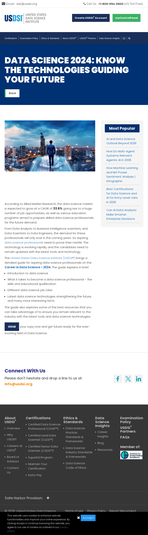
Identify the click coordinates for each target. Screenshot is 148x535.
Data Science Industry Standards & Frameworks (79, 452)
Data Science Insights (109, 38)
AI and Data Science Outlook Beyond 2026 (121, 141)
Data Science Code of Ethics (76, 465)
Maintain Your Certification (37, 466)
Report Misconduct (122, 511)
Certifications (11, 38)
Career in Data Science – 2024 (28, 267)
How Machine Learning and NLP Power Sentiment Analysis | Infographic (122, 174)
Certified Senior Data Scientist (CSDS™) (43, 448)
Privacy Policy (96, 511)
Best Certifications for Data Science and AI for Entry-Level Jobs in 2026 (122, 195)
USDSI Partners (88, 38)
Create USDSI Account (91, 18)
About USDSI (70, 38)
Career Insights (103, 434)
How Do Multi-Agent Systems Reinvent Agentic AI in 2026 (120, 155)
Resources (105, 450)
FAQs (125, 437)
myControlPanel (126, 18)
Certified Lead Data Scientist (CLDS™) (42, 437)
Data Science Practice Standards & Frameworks (75, 434)
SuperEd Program (40, 457)
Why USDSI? (12, 437)
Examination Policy (29, 38)
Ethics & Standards (50, 38)
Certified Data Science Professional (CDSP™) (44, 426)
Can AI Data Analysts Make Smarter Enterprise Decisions (121, 214)
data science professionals (24, 242)
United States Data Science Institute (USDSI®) (42, 258)
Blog (101, 443)
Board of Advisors (13, 459)
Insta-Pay (35, 475)
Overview (13, 428)
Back (12, 93)
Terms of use (74, 511)
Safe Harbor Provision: (27, 498)
